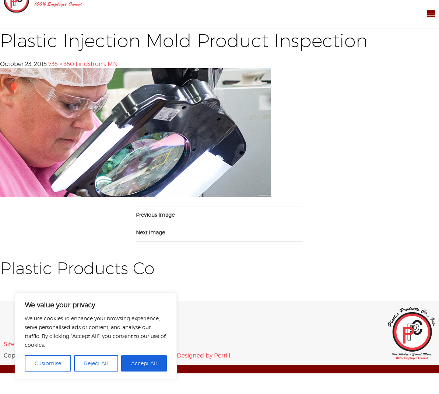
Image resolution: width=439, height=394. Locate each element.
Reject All (96, 363)
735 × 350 (61, 63)
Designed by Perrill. (204, 355)
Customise (48, 363)
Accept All (144, 363)
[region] (96, 336)
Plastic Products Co (411, 333)
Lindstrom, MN (96, 63)
